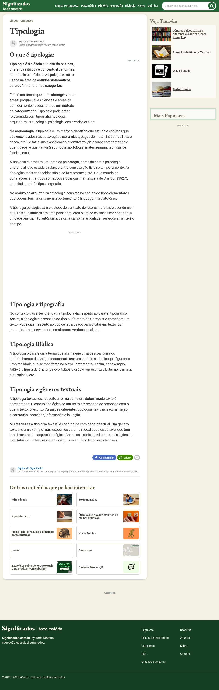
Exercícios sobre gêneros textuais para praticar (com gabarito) (42, 567)
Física (141, 5)
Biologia (130, 5)
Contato (185, 653)
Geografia (116, 5)
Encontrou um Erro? (153, 661)
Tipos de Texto (42, 516)
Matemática (88, 5)
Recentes (185, 629)
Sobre (183, 645)
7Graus (24, 677)
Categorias (148, 645)
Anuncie (185, 637)
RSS (143, 653)
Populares (147, 629)
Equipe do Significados (31, 468)
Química (153, 5)
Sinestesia (109, 550)
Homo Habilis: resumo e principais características (42, 533)
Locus (15, 550)
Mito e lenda (42, 499)
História (103, 5)
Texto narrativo (109, 499)
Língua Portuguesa (67, 5)
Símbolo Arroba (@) (109, 567)
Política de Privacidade (155, 637)
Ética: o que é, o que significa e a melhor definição (109, 516)
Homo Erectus (109, 533)
